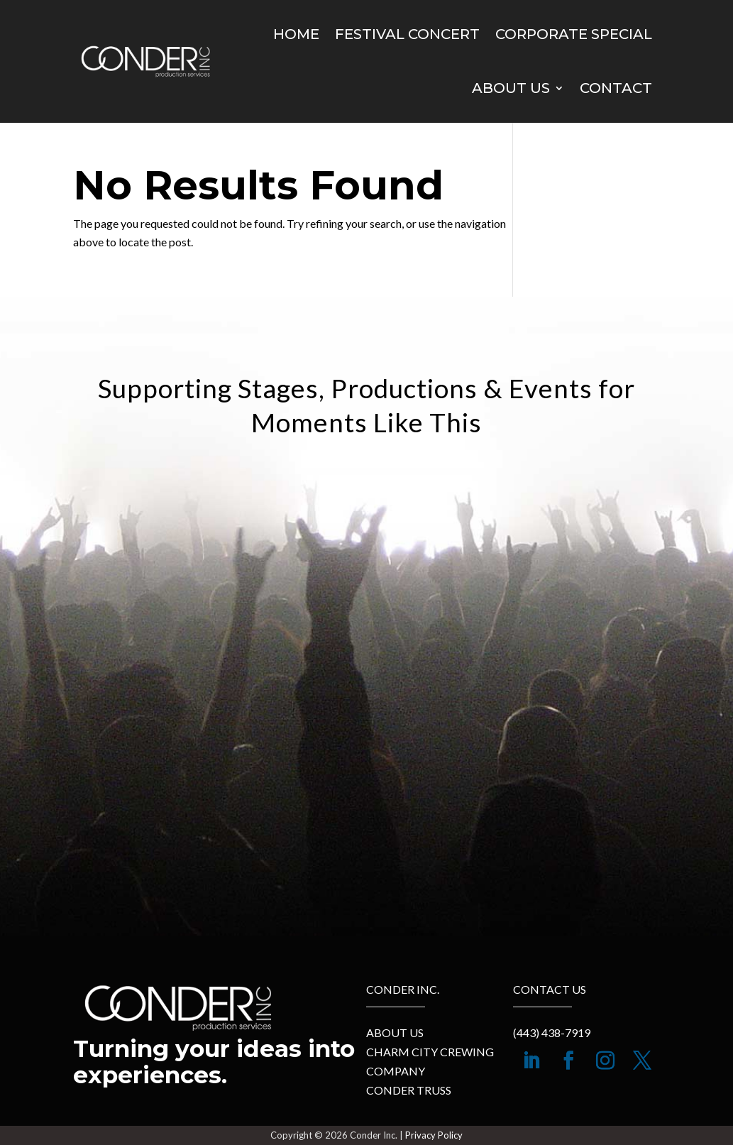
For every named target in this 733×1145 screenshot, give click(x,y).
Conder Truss (408, 1090)
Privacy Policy (434, 1135)
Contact (616, 88)
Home (296, 34)
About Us (511, 88)
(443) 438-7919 (551, 1032)
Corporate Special (573, 34)
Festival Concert (407, 34)
